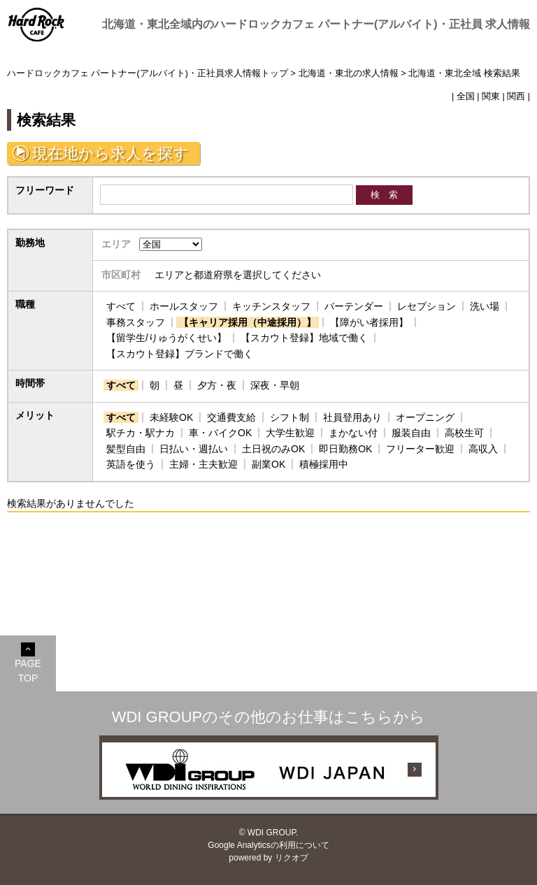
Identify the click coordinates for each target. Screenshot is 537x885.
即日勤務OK (345, 448)
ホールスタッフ (184, 306)
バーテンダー (353, 306)
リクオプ (291, 858)
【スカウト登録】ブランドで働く (179, 353)
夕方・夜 (216, 385)
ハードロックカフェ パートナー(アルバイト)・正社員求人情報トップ (147, 73)
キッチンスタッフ (271, 306)
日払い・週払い (193, 448)
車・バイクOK (220, 432)
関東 (491, 96)
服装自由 (411, 432)
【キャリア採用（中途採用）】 (247, 322)
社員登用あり (352, 417)
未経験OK (171, 417)
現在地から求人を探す (110, 153)
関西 (516, 96)
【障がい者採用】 (369, 322)
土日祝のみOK (273, 448)
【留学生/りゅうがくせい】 (166, 337)
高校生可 (464, 432)
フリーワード (44, 190)
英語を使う (130, 464)
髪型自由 (125, 448)
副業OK (268, 464)
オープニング (425, 417)
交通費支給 (231, 417)
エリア (116, 244)
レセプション (426, 306)
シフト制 (289, 417)
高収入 (483, 448)
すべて (121, 306)
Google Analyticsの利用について (268, 845)
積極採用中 (323, 464)
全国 (466, 96)
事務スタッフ (135, 322)
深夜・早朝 (274, 385)
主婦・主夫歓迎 (203, 464)
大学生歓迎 (290, 432)
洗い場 (484, 306)
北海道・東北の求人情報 (349, 73)
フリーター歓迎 (420, 448)
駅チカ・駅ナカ (140, 432)
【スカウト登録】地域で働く (304, 337)
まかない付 (353, 432)
